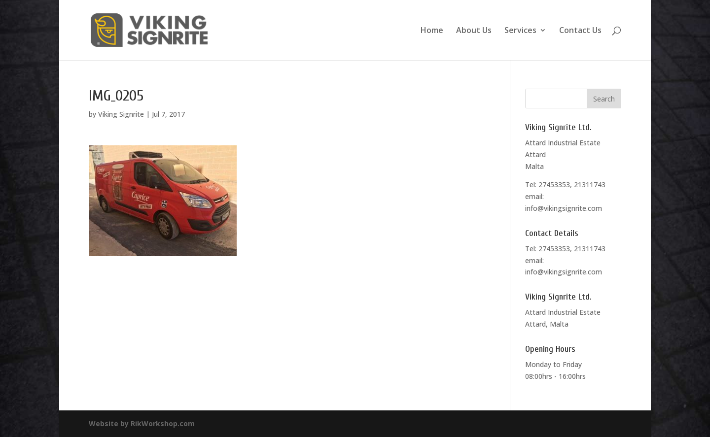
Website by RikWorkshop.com (142, 423)
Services (520, 31)
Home (432, 31)
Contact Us (580, 31)
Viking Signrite (121, 114)
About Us (474, 31)
